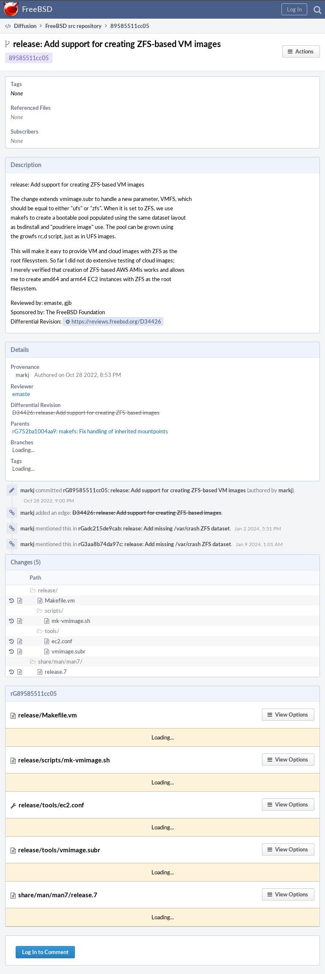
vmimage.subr (68, 651)
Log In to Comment (45, 952)
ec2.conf (62, 641)
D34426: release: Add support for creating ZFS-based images (86, 412)
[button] (294, 9)
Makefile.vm (60, 600)
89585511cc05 (29, 58)
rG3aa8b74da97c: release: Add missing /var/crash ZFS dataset (154, 544)
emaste (21, 394)
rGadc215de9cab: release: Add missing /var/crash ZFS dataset (154, 528)
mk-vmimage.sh (71, 621)
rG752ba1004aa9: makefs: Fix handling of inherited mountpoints (90, 431)
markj (22, 375)
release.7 (56, 671)
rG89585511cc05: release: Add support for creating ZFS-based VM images (154, 490)
